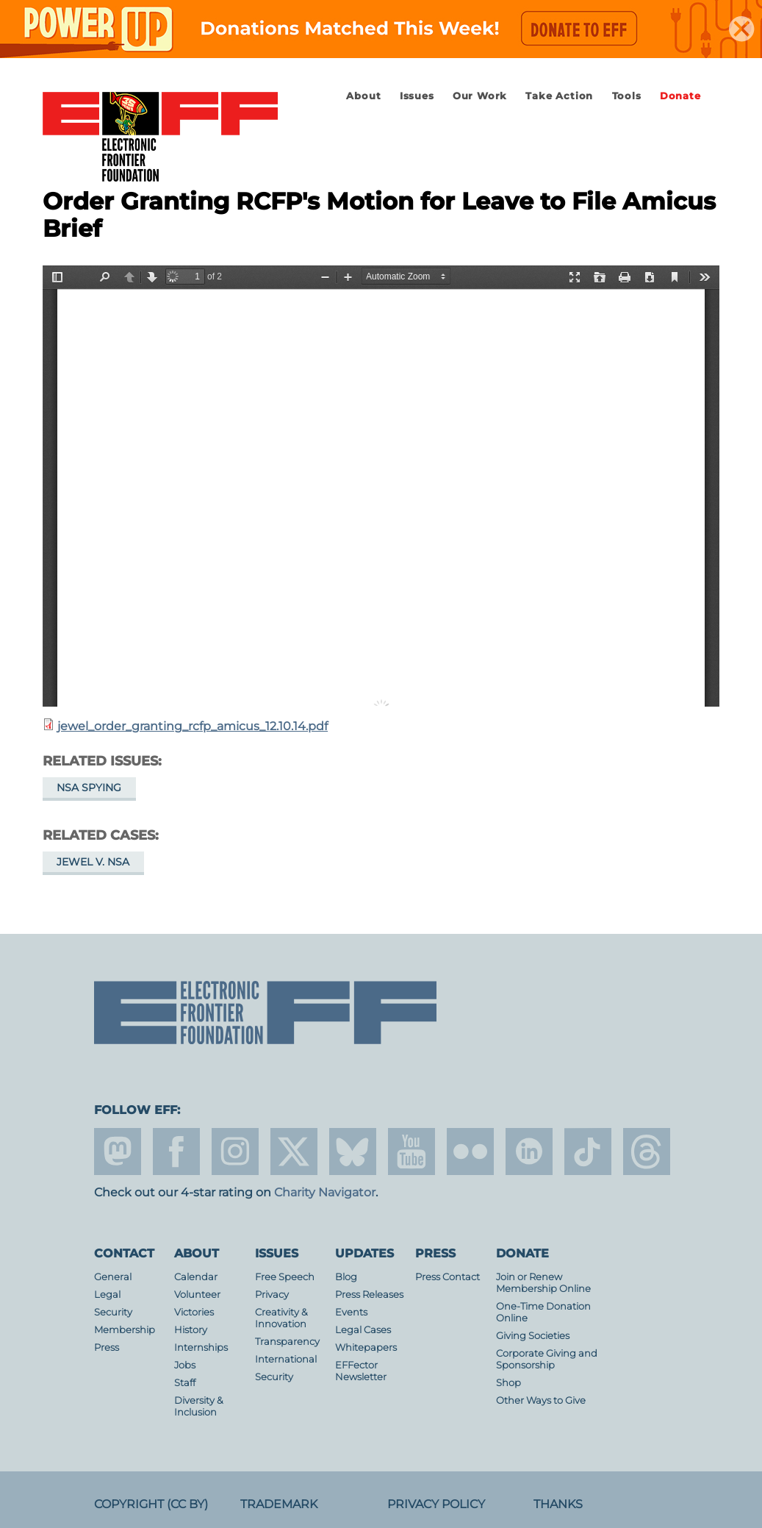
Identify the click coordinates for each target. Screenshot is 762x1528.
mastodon (117, 1151)
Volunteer (197, 1294)
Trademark (278, 1504)
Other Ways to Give (541, 1400)
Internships (201, 1347)
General (113, 1276)
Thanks (558, 1504)
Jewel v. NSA (93, 861)
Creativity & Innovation (281, 1318)
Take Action (559, 95)
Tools (626, 95)
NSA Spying (89, 787)
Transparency (287, 1341)
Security (113, 1312)
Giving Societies (532, 1335)
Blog (346, 1276)
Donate (680, 95)
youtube (411, 1151)
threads (646, 1151)
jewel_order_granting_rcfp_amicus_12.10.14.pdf (192, 726)
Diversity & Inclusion (198, 1406)
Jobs (184, 1365)
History (190, 1329)
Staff (184, 1382)
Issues (417, 95)
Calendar (196, 1276)
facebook (176, 1151)
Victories (194, 1312)
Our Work (480, 95)
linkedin (529, 1151)
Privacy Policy (436, 1504)
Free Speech (284, 1276)
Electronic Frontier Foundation (160, 137)
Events (351, 1312)
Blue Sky (352, 1151)
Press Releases (369, 1294)
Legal (107, 1294)
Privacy (272, 1294)
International (286, 1359)
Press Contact (447, 1276)
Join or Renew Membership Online (543, 1282)
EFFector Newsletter (361, 1371)
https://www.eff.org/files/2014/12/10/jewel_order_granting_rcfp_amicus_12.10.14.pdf (381, 486)
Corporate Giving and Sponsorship (546, 1359)
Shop (508, 1382)
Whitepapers (366, 1347)
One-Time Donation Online (543, 1312)
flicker (470, 1151)
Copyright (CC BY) (151, 1504)
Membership (124, 1329)
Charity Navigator (324, 1192)
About (363, 95)
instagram (235, 1151)
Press (106, 1347)
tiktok (587, 1151)
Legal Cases (363, 1329)
